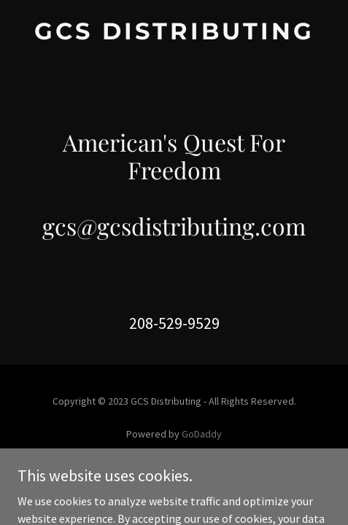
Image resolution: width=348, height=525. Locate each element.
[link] (174, 35)
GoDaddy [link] (202, 433)
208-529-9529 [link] (174, 323)
